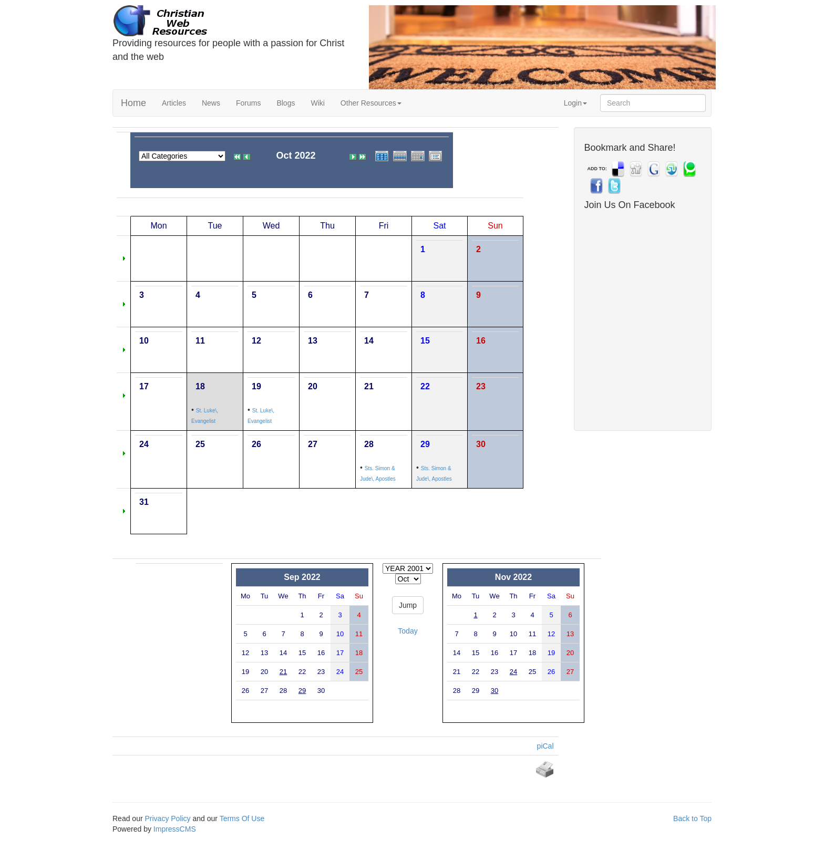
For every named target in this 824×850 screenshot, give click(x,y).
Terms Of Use (242, 818)
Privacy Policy (167, 818)
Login (575, 103)
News (211, 103)
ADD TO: (597, 168)
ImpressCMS (174, 829)
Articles (174, 103)
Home (133, 103)
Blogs (285, 103)
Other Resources (371, 103)
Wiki (317, 103)
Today (407, 631)
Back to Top (692, 818)
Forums (248, 103)
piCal (545, 746)
